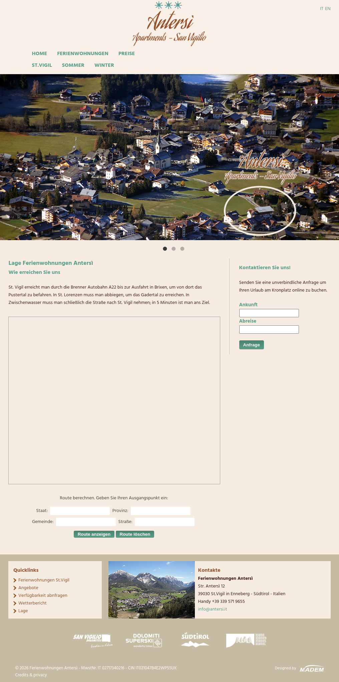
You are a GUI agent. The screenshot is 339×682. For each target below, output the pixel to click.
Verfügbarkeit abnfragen (42, 596)
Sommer (73, 65)
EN (327, 9)
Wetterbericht (32, 603)
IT (321, 9)
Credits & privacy (31, 675)
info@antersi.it (212, 609)
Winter (104, 65)
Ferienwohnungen (82, 53)
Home (39, 53)
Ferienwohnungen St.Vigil (43, 580)
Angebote (28, 588)
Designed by (285, 668)
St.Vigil (42, 65)
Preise (126, 53)
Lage (23, 611)
